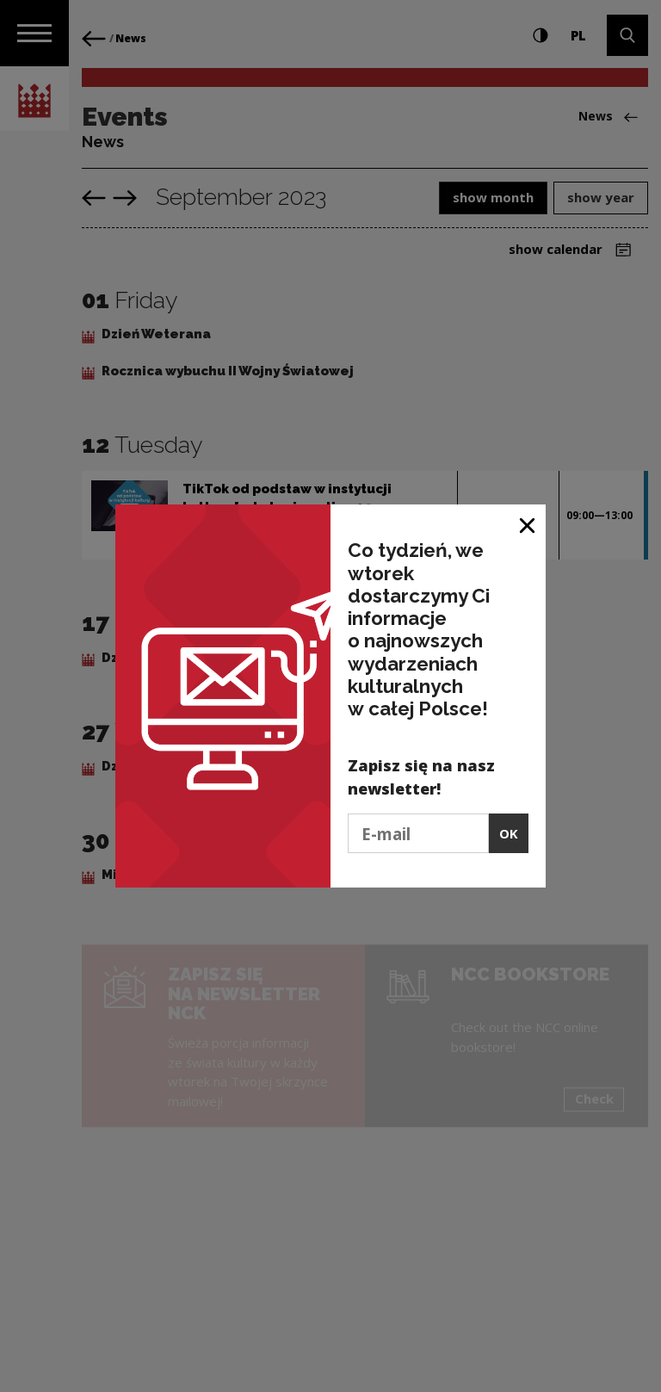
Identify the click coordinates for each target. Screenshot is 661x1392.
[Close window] (528, 523)
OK (508, 833)
